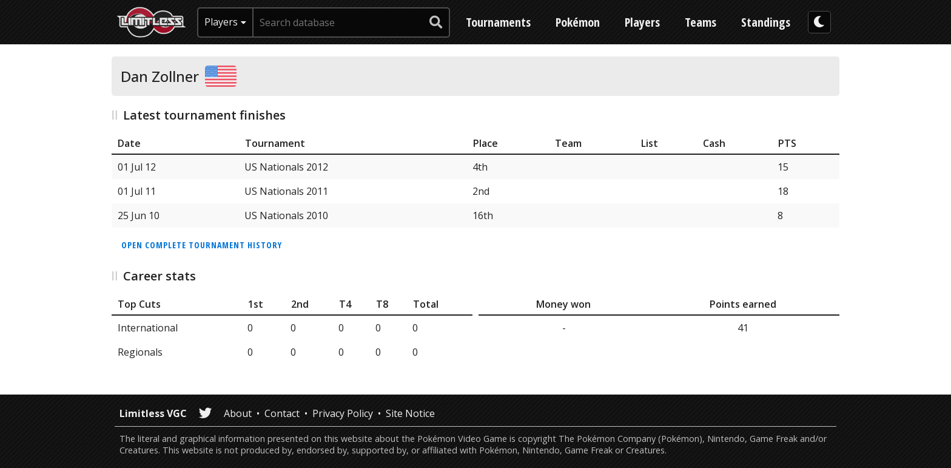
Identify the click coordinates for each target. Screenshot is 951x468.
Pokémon (578, 22)
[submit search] (436, 22)
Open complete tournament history (201, 245)
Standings (765, 22)
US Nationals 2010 (286, 215)
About (238, 413)
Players (642, 22)
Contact (282, 413)
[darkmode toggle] (819, 22)
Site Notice (410, 413)
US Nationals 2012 (286, 167)
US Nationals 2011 (286, 191)
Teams (700, 22)
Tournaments (498, 22)
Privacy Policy (342, 413)
